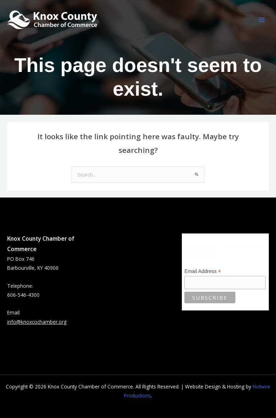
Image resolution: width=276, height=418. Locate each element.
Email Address (202, 271)
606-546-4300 (23, 294)
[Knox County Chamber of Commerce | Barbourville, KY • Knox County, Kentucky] (52, 19)
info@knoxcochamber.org (36, 321)
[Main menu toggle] (261, 20)
